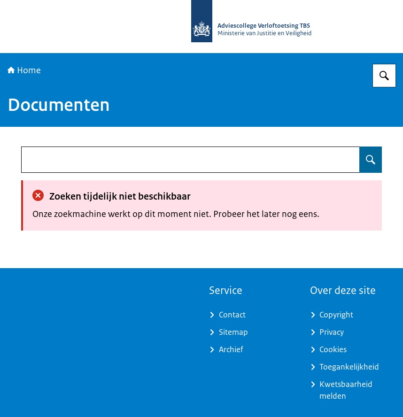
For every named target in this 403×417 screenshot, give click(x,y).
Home (24, 70)
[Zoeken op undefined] (370, 160)
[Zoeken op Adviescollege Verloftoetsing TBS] (384, 75)
